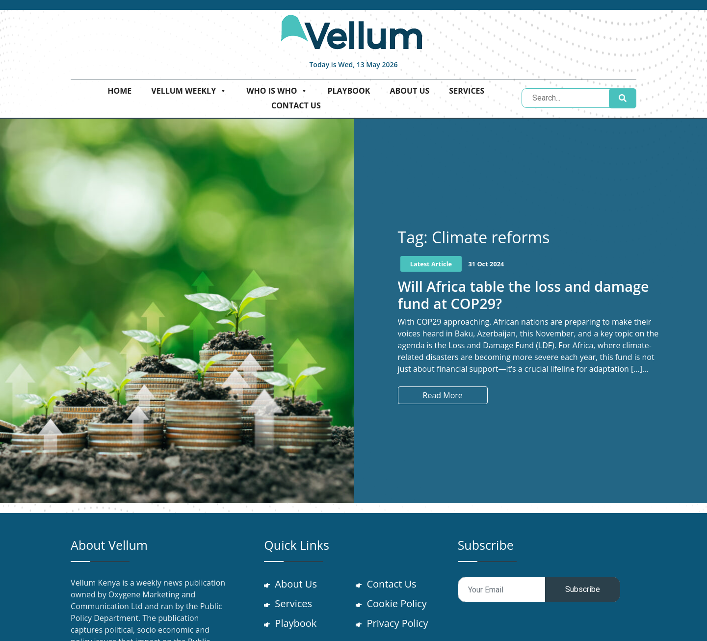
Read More (443, 395)
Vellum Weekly (189, 90)
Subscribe (582, 589)
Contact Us (296, 105)
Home (119, 90)
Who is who (277, 90)
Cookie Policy (397, 603)
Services (466, 90)
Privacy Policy (398, 623)
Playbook (348, 90)
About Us (409, 90)
